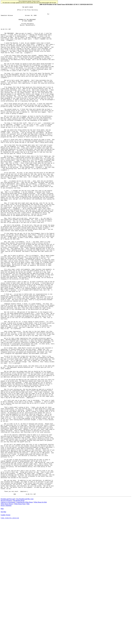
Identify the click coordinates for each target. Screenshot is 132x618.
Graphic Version (5, 612)
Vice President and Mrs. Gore (25, 596)
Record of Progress (6, 598)
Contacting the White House (24, 600)
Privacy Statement (6, 603)
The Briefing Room (18, 598)
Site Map (3, 609)
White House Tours (20, 601)
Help (28, 601)
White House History (7, 601)
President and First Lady (8, 596)
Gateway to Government (8, 600)
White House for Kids (40, 600)
